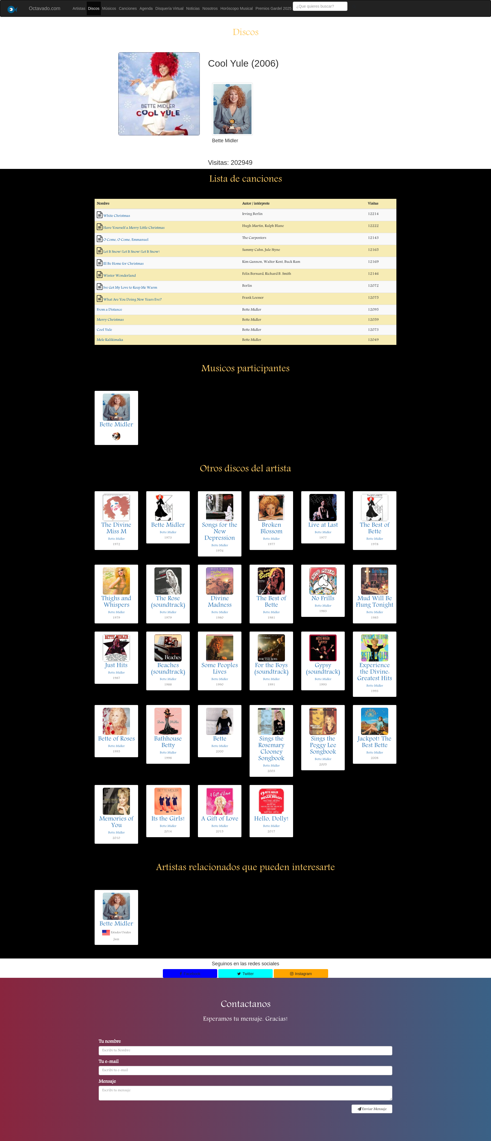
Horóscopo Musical (236, 8)
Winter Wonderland (119, 275)
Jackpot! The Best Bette (374, 742)
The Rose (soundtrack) (168, 602)
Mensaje (107, 1082)
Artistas (79, 8)
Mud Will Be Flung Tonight (374, 602)
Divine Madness (220, 602)
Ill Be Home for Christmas (123, 263)
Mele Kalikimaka (110, 340)
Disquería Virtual (170, 8)
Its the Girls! (168, 819)
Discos (94, 8)
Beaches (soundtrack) (168, 669)
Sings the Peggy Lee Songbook (323, 745)
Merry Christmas (110, 319)
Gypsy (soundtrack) (323, 669)
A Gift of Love (219, 819)
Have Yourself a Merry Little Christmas (133, 227)
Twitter (245, 974)
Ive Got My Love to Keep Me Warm (130, 287)
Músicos (109, 8)
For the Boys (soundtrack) (271, 669)
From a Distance (109, 309)
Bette (219, 739)
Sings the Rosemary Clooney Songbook (271, 749)
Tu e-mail (109, 1062)
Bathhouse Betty (168, 742)
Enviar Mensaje (372, 1109)
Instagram (301, 974)
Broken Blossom (271, 528)
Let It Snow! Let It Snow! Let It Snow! (131, 251)
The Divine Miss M (116, 528)
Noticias (193, 8)
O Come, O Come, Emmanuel (125, 239)
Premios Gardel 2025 (273, 8)
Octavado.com (44, 8)
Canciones (128, 8)
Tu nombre (110, 1042)
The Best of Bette (375, 528)
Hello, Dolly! (271, 819)
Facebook (190, 974)
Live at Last (323, 525)
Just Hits (116, 666)
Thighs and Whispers (116, 602)
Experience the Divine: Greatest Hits (374, 672)
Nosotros (210, 8)
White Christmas (116, 216)
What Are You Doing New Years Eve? (132, 299)
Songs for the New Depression (219, 532)
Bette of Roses (116, 739)
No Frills (323, 599)
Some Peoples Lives (219, 669)
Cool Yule (104, 329)
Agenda (146, 8)
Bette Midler (116, 425)
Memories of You (116, 822)
